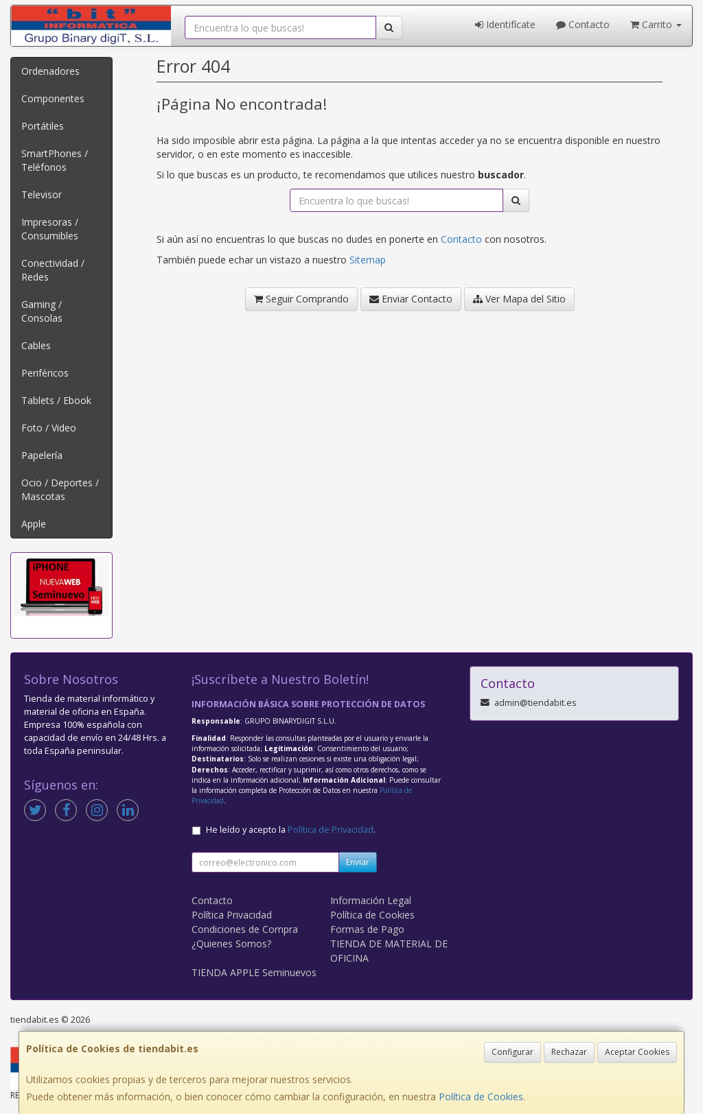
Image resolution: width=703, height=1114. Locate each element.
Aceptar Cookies (637, 1052)
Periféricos (45, 372)
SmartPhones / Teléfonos (54, 160)
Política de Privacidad (330, 830)
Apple (33, 523)
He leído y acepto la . (291, 830)
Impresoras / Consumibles (49, 228)
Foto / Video (48, 427)
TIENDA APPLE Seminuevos (254, 972)
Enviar (357, 862)
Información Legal (370, 900)
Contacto (583, 24)
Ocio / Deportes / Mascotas (60, 489)
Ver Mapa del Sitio (519, 298)
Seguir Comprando (301, 298)
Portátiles (42, 125)
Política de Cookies (481, 1096)
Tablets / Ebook (56, 400)
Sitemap (367, 259)
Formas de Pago (367, 929)
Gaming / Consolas (41, 311)
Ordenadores (50, 71)
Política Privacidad (232, 914)
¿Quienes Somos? (231, 943)
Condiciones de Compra (245, 929)
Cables (36, 345)
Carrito (656, 24)
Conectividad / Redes (52, 270)
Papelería (41, 455)
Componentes (52, 98)
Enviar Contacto (410, 298)
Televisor (41, 194)
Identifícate (505, 24)
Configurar (512, 1052)
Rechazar (569, 1052)
